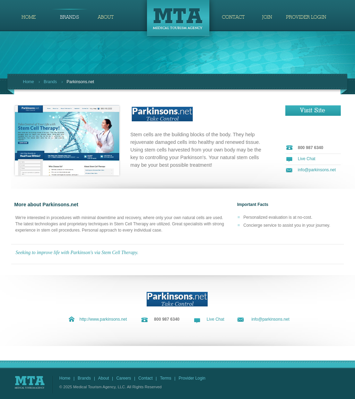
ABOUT (106, 17)
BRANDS (69, 17)
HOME (28, 17)
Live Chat (306, 158)
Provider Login (192, 378)
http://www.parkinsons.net (103, 319)
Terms (165, 378)
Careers (123, 378)
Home (28, 81)
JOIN (267, 17)
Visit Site (312, 110)
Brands (50, 81)
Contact (145, 378)
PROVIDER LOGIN (306, 17)
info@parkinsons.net (317, 169)
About (103, 378)
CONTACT (233, 17)
